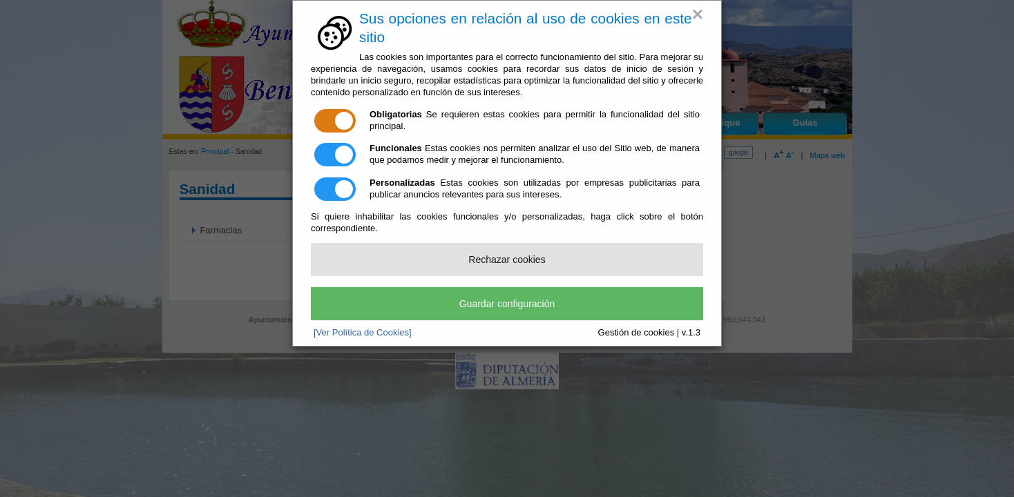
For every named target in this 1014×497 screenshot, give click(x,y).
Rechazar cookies (506, 259)
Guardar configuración (507, 303)
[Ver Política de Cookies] (363, 332)
